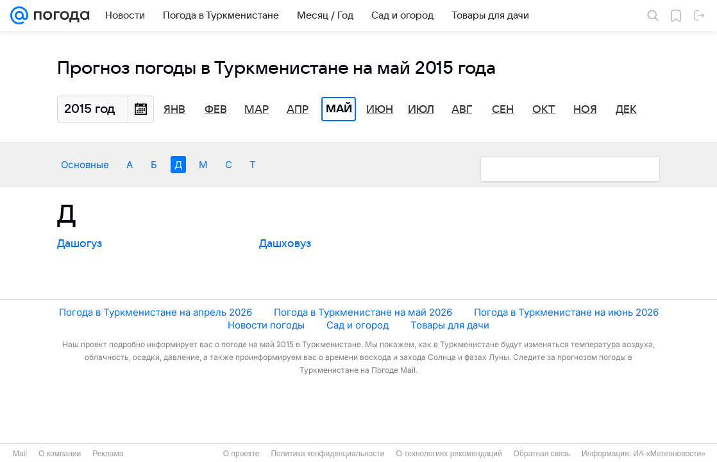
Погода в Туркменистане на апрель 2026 (155, 312)
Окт (543, 110)
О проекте (241, 453)
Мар (256, 110)
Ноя (585, 110)
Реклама (107, 453)
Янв (174, 110)
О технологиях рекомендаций (449, 453)
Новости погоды (266, 325)
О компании (59, 453)
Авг (461, 110)
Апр (297, 110)
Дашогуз (79, 244)
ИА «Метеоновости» (669, 453)
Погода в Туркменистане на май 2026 (363, 312)
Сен (503, 110)
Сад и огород (357, 325)
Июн (379, 110)
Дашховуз (285, 244)
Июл (421, 110)
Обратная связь (542, 453)
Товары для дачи (449, 325)
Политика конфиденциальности (327, 453)
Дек (626, 110)
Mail (20, 453)
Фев (216, 110)
